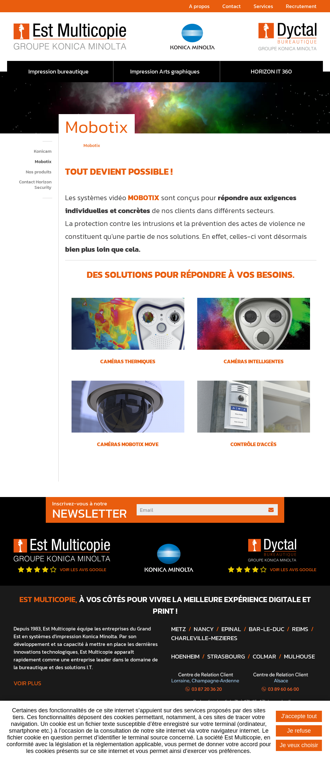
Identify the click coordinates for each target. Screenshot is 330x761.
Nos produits (39, 172)
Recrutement (301, 6)
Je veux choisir (299, 745)
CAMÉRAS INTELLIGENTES (254, 361)
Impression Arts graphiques (164, 71)
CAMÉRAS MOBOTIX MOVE (128, 444)
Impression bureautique (58, 71)
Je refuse (299, 730)
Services (263, 6)
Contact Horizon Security (35, 185)
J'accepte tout (299, 716)
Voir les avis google (62, 569)
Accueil (67, 144)
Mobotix (43, 162)
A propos (199, 6)
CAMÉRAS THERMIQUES (127, 361)
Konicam (43, 151)
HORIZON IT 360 (271, 71)
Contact (231, 6)
